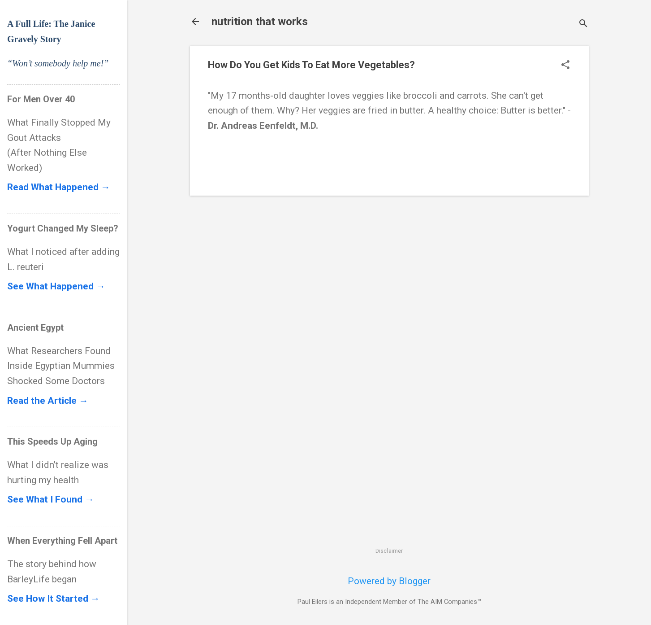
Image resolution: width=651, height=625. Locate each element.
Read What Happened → (58, 187)
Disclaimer (389, 551)
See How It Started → (53, 598)
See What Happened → (56, 286)
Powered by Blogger (389, 581)
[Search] (583, 24)
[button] (565, 65)
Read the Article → (47, 400)
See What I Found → (50, 499)
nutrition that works (259, 21)
